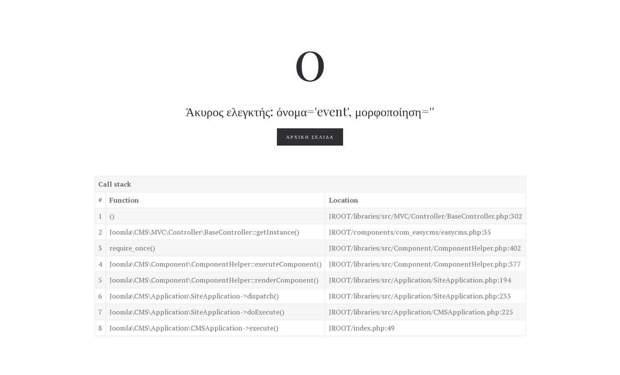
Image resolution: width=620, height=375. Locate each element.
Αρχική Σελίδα (310, 137)
